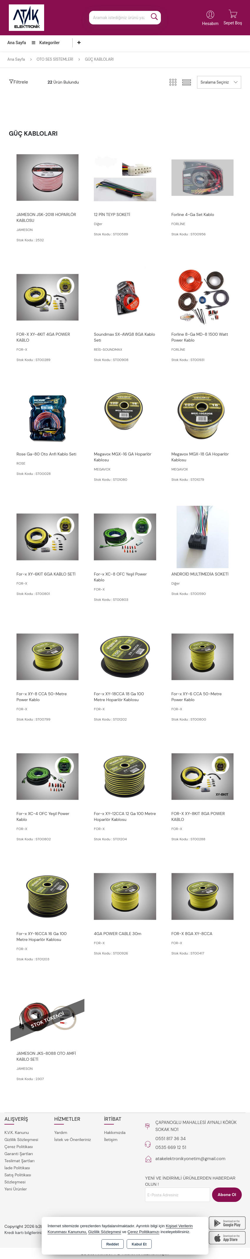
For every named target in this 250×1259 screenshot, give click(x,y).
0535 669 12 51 (170, 1147)
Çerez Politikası (18, 1146)
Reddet (112, 1244)
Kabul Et (139, 1244)
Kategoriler (45, 42)
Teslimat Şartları (19, 1160)
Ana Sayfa (16, 42)
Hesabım (210, 23)
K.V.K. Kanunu (16, 1132)
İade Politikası (17, 1167)
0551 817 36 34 (170, 1139)
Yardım (60, 1132)
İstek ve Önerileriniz (72, 1139)
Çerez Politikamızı (143, 1232)
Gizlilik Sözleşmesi (21, 1139)
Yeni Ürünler (15, 1189)
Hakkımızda (115, 1132)
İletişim (110, 1139)
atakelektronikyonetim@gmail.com (190, 1159)
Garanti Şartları (18, 1153)
